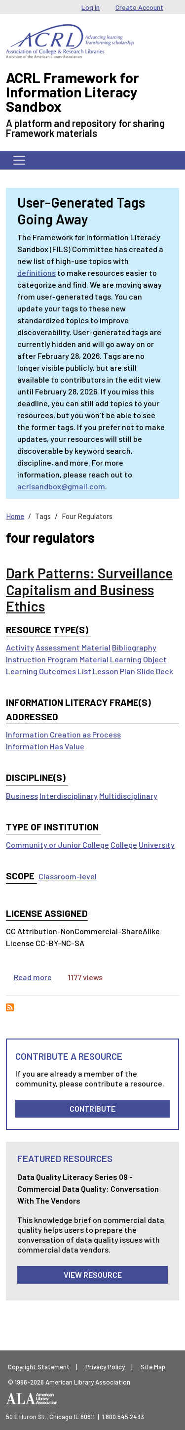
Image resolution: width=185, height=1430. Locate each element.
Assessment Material (73, 647)
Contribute (92, 1108)
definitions (36, 272)
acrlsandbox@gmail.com (61, 486)
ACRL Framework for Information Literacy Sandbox (72, 91)
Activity (20, 647)
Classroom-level (67, 876)
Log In (90, 7)
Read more (33, 977)
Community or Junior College (57, 844)
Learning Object (138, 659)
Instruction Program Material (57, 659)
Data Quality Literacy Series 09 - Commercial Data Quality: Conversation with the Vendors (88, 1188)
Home (15, 516)
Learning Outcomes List (48, 671)
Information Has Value (45, 746)
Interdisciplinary (68, 795)
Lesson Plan (114, 671)
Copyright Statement (39, 1367)
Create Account (139, 7)
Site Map (153, 1367)
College (124, 844)
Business (22, 795)
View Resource (93, 1274)
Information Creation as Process (63, 734)
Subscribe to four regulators (10, 1007)
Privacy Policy (105, 1367)
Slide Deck (155, 671)
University (157, 844)
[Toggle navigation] (19, 160)
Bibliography (134, 647)
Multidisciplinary (128, 795)
